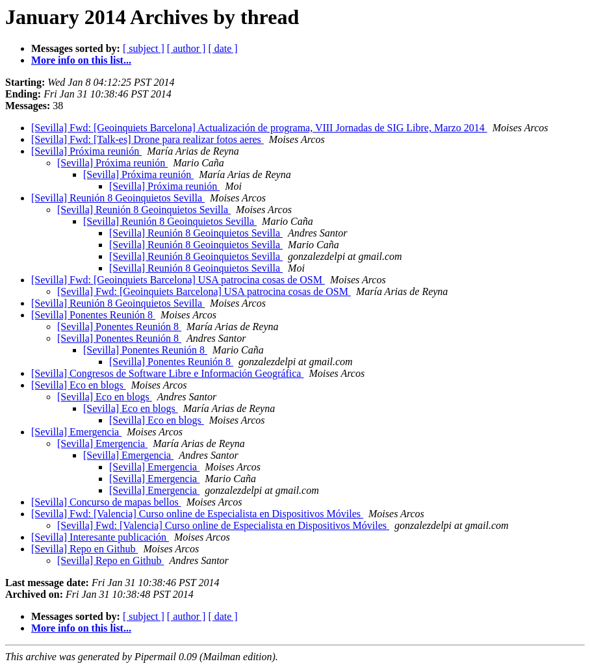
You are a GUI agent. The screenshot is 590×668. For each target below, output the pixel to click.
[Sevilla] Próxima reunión (86, 151)
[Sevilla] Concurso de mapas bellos (106, 501)
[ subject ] (143, 48)
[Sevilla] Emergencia (76, 431)
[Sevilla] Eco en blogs (78, 385)
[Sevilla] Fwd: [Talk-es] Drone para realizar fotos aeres (147, 139)
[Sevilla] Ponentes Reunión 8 (93, 314)
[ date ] (222, 48)
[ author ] (186, 48)
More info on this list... (81, 60)
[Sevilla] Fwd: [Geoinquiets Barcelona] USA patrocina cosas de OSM (178, 279)
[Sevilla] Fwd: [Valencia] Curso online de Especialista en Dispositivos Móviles (197, 513)
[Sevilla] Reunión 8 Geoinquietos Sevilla (118, 197)
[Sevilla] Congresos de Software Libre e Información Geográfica (167, 373)
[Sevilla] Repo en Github (84, 548)
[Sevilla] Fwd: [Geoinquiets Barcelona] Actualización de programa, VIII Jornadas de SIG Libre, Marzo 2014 (259, 127)
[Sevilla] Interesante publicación (100, 537)
